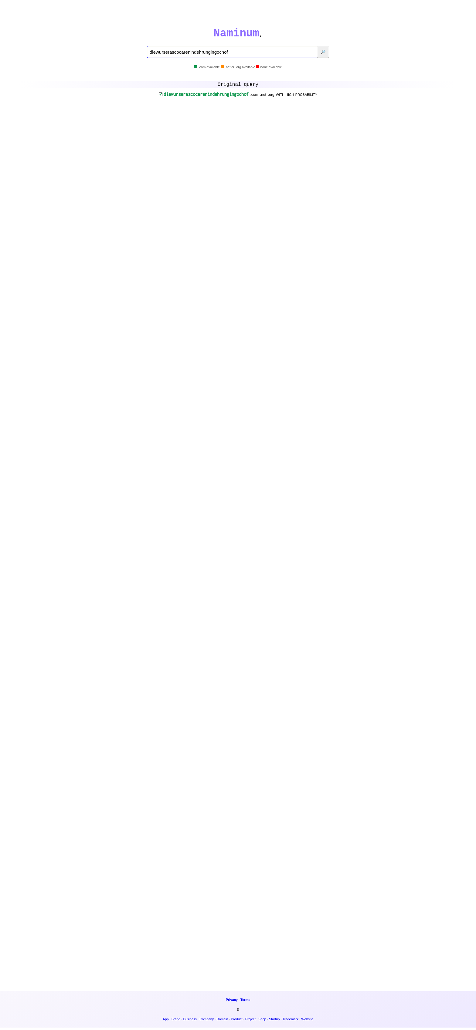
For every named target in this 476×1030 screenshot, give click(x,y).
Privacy (232, 1002)
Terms (245, 1002)
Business (190, 1021)
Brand (176, 1021)
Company (206, 1021)
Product (237, 1021)
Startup (274, 1021)
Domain (222, 1021)
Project (250, 1021)
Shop (262, 1021)
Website (307, 1021)
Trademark (290, 1021)
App (166, 1021)
